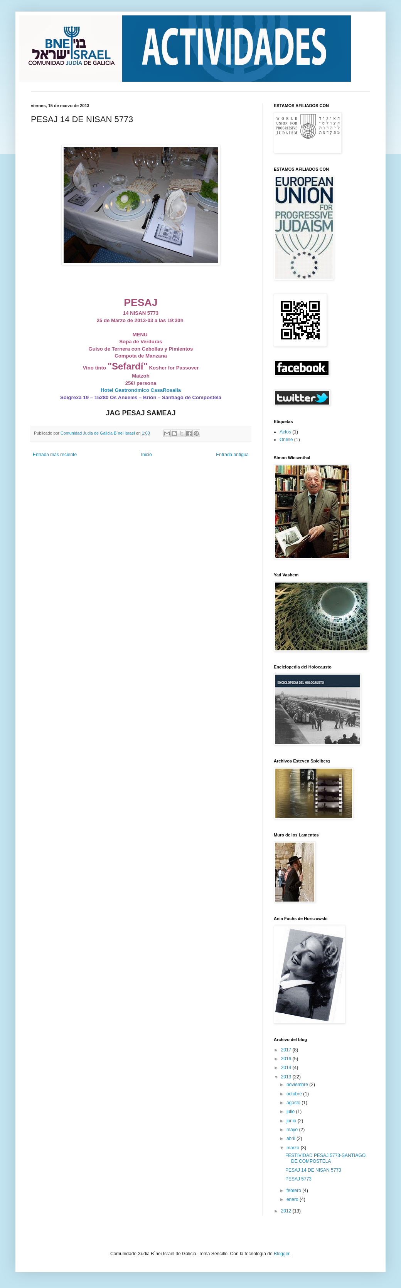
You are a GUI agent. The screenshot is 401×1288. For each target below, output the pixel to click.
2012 (287, 1211)
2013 (287, 1077)
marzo (293, 1147)
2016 (287, 1058)
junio (292, 1120)
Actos (285, 432)
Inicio (146, 454)
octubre (294, 1094)
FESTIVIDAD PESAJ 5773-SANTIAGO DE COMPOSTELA (325, 1158)
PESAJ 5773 (298, 1179)
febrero (294, 1190)
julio (291, 1111)
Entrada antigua (232, 454)
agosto (294, 1102)
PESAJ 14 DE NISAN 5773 (313, 1170)
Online (286, 439)
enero (293, 1199)
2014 (287, 1067)
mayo (292, 1129)
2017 (287, 1050)
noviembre (297, 1084)
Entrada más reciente (55, 454)
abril (291, 1138)
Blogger (282, 1253)
